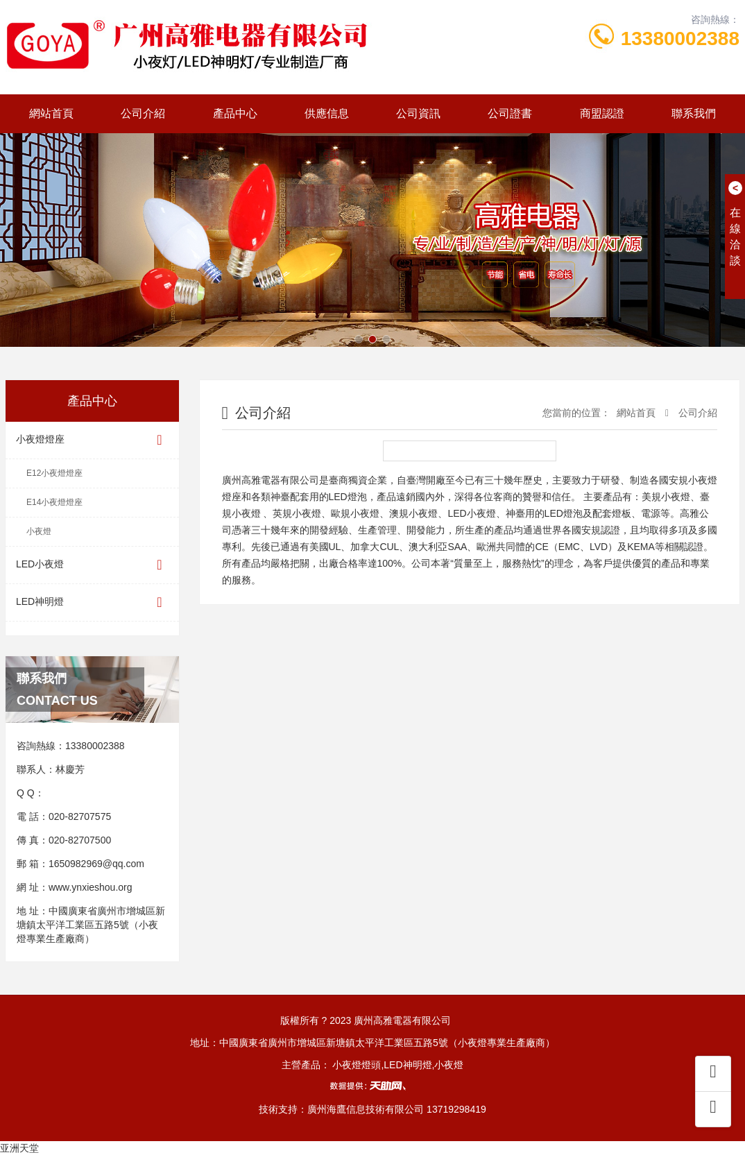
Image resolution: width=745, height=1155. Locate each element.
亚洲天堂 (19, 1148)
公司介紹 (143, 113)
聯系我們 (693, 113)
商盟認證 (602, 113)
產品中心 (235, 113)
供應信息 (327, 113)
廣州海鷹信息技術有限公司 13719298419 (396, 1109)
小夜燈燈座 (92, 440)
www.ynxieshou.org (90, 887)
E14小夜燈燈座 (54, 502)
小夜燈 (38, 531)
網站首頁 (51, 113)
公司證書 (510, 113)
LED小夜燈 (92, 565)
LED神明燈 (92, 602)
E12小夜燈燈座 (54, 473)
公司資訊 (418, 113)
